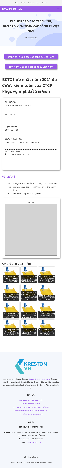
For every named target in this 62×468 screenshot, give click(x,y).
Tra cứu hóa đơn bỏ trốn (31, 404)
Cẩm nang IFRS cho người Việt (31, 400)
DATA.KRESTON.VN (12, 9)
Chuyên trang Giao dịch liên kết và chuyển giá (31, 407)
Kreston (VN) (32, 462)
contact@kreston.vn (33, 442)
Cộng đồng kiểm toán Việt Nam (31, 414)
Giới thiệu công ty (34, 3)
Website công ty (20, 3)
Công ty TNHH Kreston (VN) (39, 379)
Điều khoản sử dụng (31, 457)
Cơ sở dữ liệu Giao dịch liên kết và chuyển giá (31, 411)
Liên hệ (44, 3)
